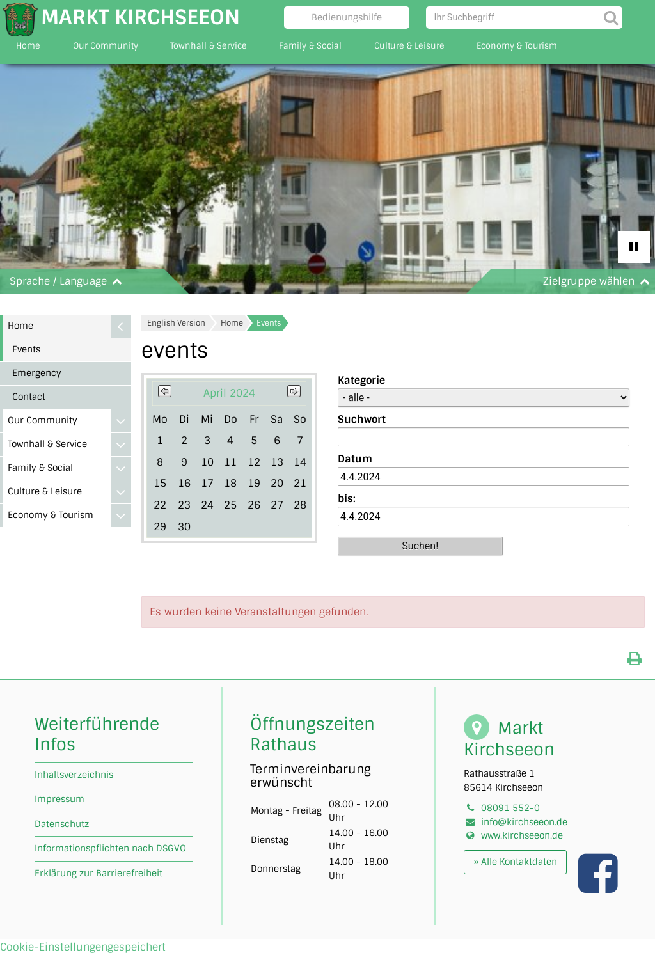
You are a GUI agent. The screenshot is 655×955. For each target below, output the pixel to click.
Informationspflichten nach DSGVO (110, 848)
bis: (347, 498)
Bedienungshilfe (347, 17)
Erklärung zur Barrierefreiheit (98, 873)
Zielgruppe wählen (599, 281)
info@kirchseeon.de (524, 822)
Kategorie (361, 380)
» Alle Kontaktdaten (515, 861)
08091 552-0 (510, 808)
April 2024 (229, 393)
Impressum (59, 799)
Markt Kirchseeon (140, 17)
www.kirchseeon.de (522, 835)
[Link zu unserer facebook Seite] (599, 886)
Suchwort (362, 419)
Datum (355, 459)
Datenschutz (62, 824)
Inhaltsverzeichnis (74, 774)
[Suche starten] (611, 17)
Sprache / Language (68, 281)
